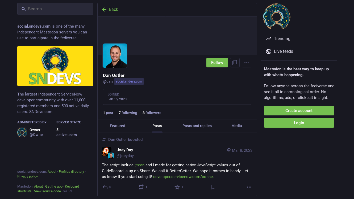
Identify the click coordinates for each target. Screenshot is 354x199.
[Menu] (246, 62)
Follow (217, 62)
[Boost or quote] (143, 187)
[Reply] (107, 187)
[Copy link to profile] (235, 62)
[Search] (55, 9)
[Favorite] (179, 187)
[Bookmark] (213, 187)
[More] (249, 187)
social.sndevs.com (129, 81)
